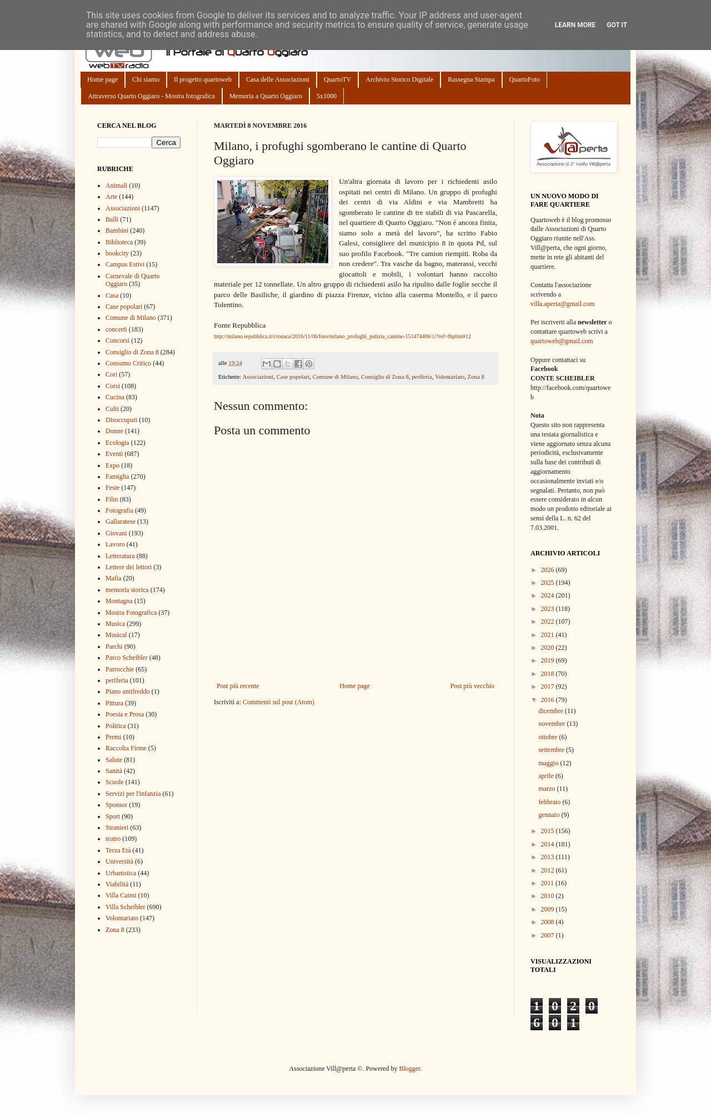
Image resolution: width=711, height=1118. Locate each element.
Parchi (114, 646)
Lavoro (115, 544)
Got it (617, 25)
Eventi (114, 454)
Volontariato (449, 376)
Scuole (115, 782)
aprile (546, 776)
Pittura (114, 703)
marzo (547, 789)
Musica (115, 624)
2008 (548, 922)
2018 (548, 674)
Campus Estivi (125, 264)
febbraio (550, 802)
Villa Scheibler (126, 907)
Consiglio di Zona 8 (385, 376)
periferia (422, 376)
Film (112, 499)
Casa (112, 295)
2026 (548, 570)
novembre (552, 724)
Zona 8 (476, 376)
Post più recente (238, 686)
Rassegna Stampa (471, 79)
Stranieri (117, 827)
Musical (116, 635)
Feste (112, 488)
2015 (548, 831)
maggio (549, 763)
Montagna (119, 601)
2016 (548, 700)
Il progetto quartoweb (203, 79)
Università (119, 861)
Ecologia (117, 443)
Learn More (575, 25)
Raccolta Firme (126, 748)
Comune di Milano (335, 376)
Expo (112, 465)
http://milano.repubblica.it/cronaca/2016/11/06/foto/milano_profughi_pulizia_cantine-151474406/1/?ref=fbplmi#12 (342, 336)
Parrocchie (120, 669)
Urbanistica (121, 873)
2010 (548, 896)
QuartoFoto (524, 79)
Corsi (113, 386)
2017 (548, 686)
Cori (111, 374)
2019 (548, 660)
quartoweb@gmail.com (561, 341)
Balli (112, 219)
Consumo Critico (128, 363)
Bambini (117, 230)
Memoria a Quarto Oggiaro (265, 96)
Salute (114, 760)
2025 (548, 582)
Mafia (114, 578)
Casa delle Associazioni (277, 79)
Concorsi (117, 340)
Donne (114, 431)
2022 (548, 621)
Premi (114, 737)
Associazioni (257, 376)
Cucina (115, 397)
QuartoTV (337, 79)
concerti (116, 329)
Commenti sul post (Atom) (278, 702)
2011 (548, 883)
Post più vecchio (472, 686)
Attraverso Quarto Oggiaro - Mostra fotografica (151, 96)
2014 (548, 844)
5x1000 (327, 96)
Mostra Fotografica (131, 612)
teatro (113, 839)
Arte (111, 196)
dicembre (551, 711)
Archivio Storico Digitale (399, 79)
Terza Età (118, 850)
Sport (113, 816)
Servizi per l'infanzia (133, 794)
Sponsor (116, 805)
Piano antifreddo (128, 691)
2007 (548, 935)
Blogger (409, 1068)
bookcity (117, 253)
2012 (548, 870)
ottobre (548, 737)
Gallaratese (121, 521)
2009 (548, 909)
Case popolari (293, 376)
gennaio (549, 815)
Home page (102, 79)
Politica (116, 726)
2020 (548, 647)
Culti (112, 409)
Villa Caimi (121, 895)
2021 (548, 635)
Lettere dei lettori (129, 567)
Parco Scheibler (127, 657)
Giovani (116, 533)
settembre (552, 750)
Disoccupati (121, 420)
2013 (548, 857)
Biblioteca (119, 242)
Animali (116, 185)
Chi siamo (145, 79)
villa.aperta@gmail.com (562, 304)
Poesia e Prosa (125, 714)
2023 (548, 609)
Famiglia (117, 476)
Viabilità (117, 884)
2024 (548, 595)
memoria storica (127, 590)
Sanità (114, 771)
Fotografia (119, 510)
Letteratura (120, 556)
